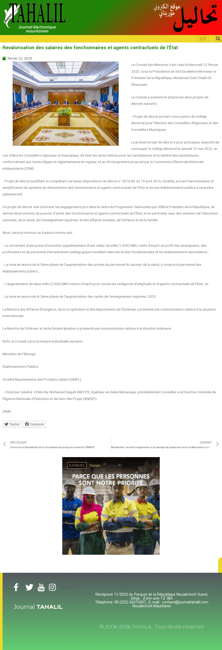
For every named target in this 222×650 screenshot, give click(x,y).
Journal (38, 606)
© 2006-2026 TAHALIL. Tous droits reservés (152, 627)
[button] (220, 565)
